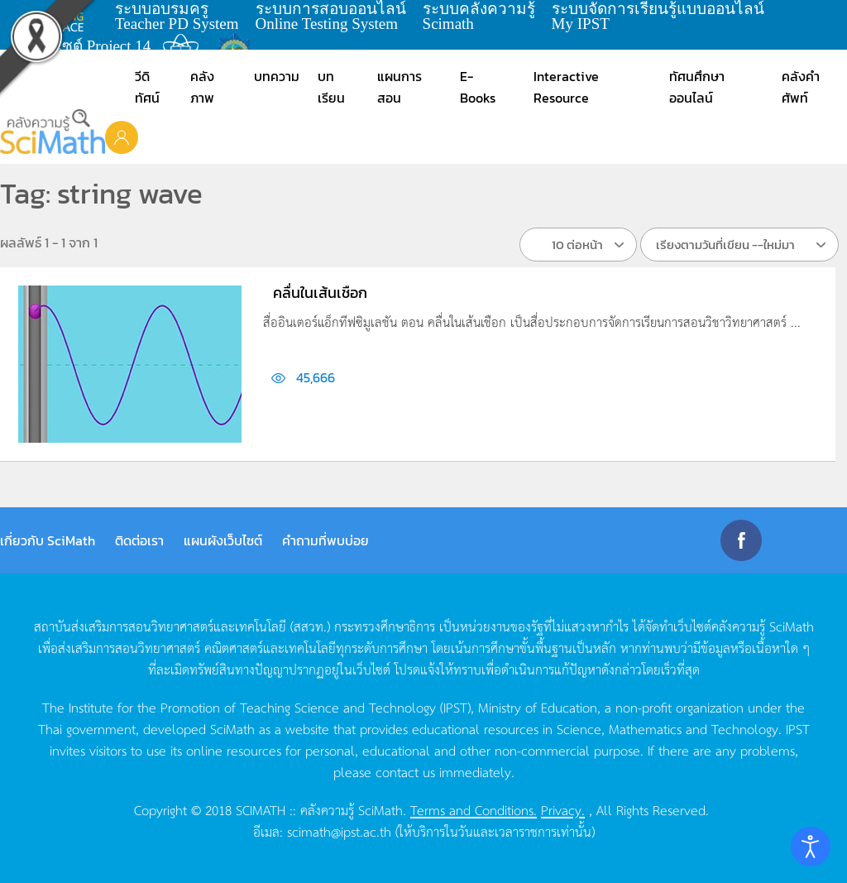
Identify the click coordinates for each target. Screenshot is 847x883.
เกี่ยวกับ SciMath (47, 540)
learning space (63, 16)
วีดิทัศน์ (147, 87)
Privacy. (563, 809)
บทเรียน (331, 87)
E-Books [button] (477, 87)
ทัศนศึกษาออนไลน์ (697, 87)
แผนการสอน (399, 87)
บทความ (276, 76)
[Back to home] (52, 131)
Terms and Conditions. (473, 809)
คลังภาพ (202, 87)
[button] (121, 136)
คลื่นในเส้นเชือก (320, 292)
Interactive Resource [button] (566, 87)
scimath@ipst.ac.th (339, 831)
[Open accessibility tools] (810, 846)
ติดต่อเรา (139, 540)
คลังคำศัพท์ (801, 87)
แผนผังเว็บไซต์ (223, 540)
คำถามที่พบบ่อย (325, 540)
